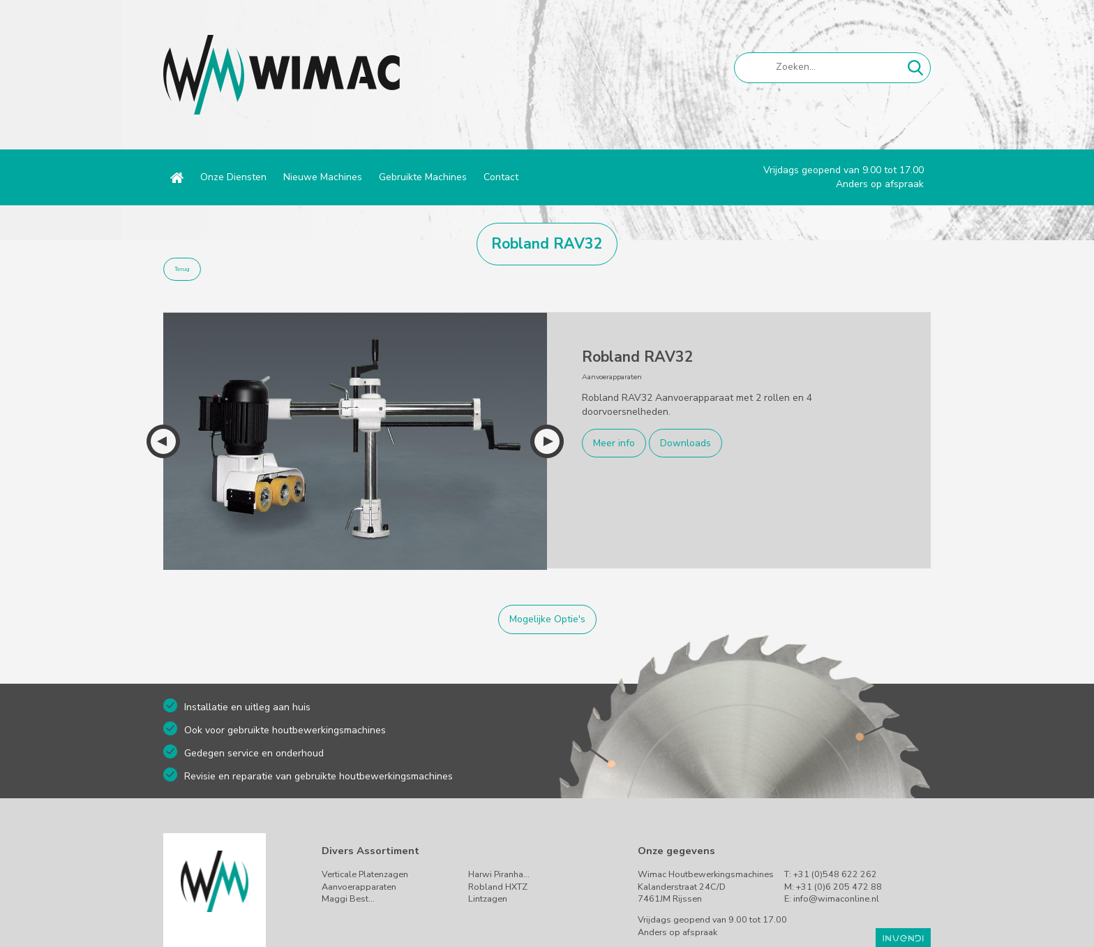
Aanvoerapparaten (359, 887)
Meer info (614, 443)
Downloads (685, 443)
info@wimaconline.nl (836, 898)
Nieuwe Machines (322, 177)
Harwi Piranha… (499, 874)
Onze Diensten (233, 177)
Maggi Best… (348, 898)
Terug (182, 269)
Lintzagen (487, 898)
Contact (501, 177)
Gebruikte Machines (423, 177)
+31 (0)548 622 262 (835, 874)
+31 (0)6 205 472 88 (839, 887)
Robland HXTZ (497, 887)
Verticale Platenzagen (365, 874)
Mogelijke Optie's (547, 619)
